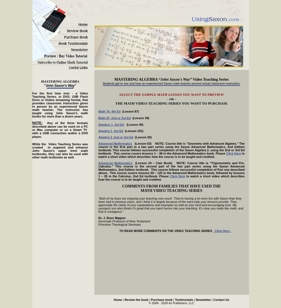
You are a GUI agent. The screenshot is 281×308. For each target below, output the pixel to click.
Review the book (136, 299)
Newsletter (203, 299)
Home (118, 299)
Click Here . (222, 231)
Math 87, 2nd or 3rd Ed (115, 118)
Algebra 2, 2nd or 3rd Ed (116, 137)
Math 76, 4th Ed (110, 111)
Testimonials (184, 299)
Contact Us (221, 299)
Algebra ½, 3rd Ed (111, 124)
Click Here (233, 153)
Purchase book (162, 299)
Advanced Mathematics (115, 143)
